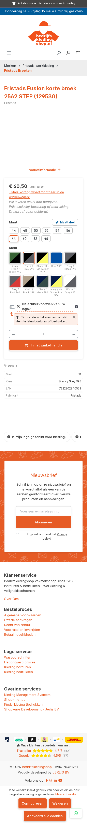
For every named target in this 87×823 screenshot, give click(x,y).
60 (25, 239)
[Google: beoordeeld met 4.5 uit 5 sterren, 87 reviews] (43, 755)
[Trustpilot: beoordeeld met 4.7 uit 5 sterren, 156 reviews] (43, 750)
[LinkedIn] (55, 780)
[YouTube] (60, 780)
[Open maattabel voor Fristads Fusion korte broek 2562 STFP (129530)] (65, 222)
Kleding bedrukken (18, 672)
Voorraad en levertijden (22, 630)
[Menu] (9, 53)
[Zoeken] (58, 53)
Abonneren (43, 522)
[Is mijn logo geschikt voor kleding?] (37, 437)
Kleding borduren (17, 667)
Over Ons (11, 599)
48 (25, 230)
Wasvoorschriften (17, 657)
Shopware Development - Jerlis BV (31, 709)
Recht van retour (17, 625)
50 (36, 230)
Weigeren (60, 803)
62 (35, 239)
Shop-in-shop (15, 700)
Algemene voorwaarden (22, 615)
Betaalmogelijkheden (19, 635)
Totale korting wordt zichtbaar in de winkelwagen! (36, 194)
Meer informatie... (66, 794)
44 (14, 230)
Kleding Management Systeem (27, 695)
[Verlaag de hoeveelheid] (13, 334)
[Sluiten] (74, 317)
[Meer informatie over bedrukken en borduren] (76, 306)
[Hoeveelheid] (43, 334)
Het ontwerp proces (19, 662)
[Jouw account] (68, 53)
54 (57, 230)
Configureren (32, 803)
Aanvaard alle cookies (45, 816)
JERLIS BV (61, 772)
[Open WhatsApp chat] (76, 813)
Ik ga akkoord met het (47, 536)
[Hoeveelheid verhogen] (74, 334)
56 (68, 230)
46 (46, 239)
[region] (43, 136)
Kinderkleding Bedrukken (23, 704)
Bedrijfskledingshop (37, 767)
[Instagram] (50, 780)
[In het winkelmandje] (43, 345)
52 (46, 230)
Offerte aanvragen (18, 620)
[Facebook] (47, 780)
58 (14, 239)
